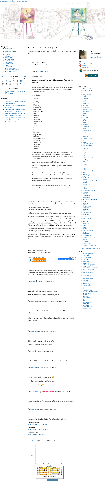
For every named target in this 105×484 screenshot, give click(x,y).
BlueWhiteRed (87, 206)
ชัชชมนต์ (86, 241)
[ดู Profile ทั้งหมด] (97, 57)
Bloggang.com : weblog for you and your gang (13, 1)
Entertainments (9, 59)
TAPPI (85, 287)
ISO (84, 288)
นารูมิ (85, 153)
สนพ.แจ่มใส (86, 255)
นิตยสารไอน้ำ (87, 285)
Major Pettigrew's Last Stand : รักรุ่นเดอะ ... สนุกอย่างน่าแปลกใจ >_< (14, 117)
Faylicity (85, 294)
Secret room (8, 66)
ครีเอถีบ (85, 121)
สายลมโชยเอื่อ (87, 130)
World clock (86, 280)
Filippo (85, 115)
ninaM (85, 142)
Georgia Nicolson (88, 272)
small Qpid (86, 103)
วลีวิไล (85, 140)
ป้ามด (85, 135)
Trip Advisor (86, 305)
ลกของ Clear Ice (88, 253)
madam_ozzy (87, 174)
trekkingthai (86, 283)
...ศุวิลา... (86, 216)
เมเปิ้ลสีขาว (86, 223)
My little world (9, 57)
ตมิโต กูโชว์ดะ (87, 109)
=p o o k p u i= (87, 88)
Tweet (74, 253)
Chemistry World (88, 290)
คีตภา (85, 133)
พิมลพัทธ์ (85, 161)
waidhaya (86, 192)
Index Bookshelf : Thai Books (35, 429)
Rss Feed (84, 66)
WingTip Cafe (87, 293)
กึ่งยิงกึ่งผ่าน (86, 126)
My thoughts (8, 48)
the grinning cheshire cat (90, 199)
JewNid (85, 194)
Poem (6, 53)
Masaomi (86, 203)
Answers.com (87, 297)
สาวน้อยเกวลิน (87, 235)
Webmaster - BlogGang (90, 245)
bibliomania (86, 263)
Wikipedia (86, 296)
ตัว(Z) (85, 169)
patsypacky (86, 204)
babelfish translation (89, 269)
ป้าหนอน (85, 98)
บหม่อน (85, 151)
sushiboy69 (86, 209)
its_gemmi (86, 177)
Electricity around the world (91, 291)
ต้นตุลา (85, 182)
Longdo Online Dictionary (90, 268)
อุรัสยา (85, 159)
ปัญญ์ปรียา (86, 214)
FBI (84, 300)
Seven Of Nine (87, 94)
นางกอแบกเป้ (87, 195)
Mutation (85, 221)
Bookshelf (8, 51)
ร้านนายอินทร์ (87, 257)
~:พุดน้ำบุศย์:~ (87, 187)
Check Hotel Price (88, 307)
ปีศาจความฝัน (87, 244)
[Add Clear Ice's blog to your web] (92, 248)
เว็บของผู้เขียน (40, 69)
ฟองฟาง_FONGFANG (89, 237)
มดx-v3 (85, 165)
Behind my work (9, 56)
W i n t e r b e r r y (88, 170)
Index (6, 65)
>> (23, 76)
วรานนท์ (85, 124)
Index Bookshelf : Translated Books (36, 424)
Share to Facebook (65, 253)
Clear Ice (33, 325)
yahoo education (88, 271)
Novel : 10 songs (10, 68)
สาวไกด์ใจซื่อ (35, 386)
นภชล (85, 201)
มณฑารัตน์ (86, 107)
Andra (85, 227)
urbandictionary (87, 302)
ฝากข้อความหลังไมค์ (87, 64)
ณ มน (85, 172)
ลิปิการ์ (85, 102)
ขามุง (84, 225)
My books (8, 50)
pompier (85, 220)
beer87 (85, 228)
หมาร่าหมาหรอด (88, 90)
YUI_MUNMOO (87, 145)
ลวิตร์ (84, 96)
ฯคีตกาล (85, 113)
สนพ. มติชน (86, 259)
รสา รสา (85, 105)
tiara (84, 210)
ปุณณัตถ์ (85, 179)
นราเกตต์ (86, 117)
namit (84, 122)
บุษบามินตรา (87, 185)
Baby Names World (89, 277)
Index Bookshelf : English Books (35, 419)
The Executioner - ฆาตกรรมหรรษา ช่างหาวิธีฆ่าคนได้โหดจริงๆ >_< (13, 111)
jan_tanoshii (86, 176)
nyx (84, 119)
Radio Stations (87, 275)
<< (2, 76)
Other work (8, 54)
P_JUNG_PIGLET (88, 144)
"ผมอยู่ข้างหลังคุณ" (88, 138)
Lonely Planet (87, 282)
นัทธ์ (32, 345)
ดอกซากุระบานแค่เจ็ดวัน (90, 190)
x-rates (85, 274)
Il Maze (85, 188)
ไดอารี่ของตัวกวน (88, 278)
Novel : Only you (10, 71)
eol (84, 299)
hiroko (33, 275)
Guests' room (9, 63)
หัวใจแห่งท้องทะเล (88, 230)
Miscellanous (9, 62)
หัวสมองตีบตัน (87, 212)
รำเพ (85, 128)
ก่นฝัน (85, 239)
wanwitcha (86, 233)
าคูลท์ (85, 155)
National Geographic (89, 265)
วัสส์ (84, 92)
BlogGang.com (87, 308)
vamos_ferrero (87, 218)
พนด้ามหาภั (87, 167)
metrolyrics (86, 303)
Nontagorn (86, 207)
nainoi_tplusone (87, 163)
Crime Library (87, 266)
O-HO (85, 100)
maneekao (86, 147)
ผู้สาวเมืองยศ (87, 197)
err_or (85, 232)
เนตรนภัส (86, 148)
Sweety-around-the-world (90, 181)
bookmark (86, 136)
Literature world (9, 60)
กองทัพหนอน (87, 261)
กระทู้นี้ (50, 51)
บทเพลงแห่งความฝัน (89, 157)
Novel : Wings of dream (12, 69)
